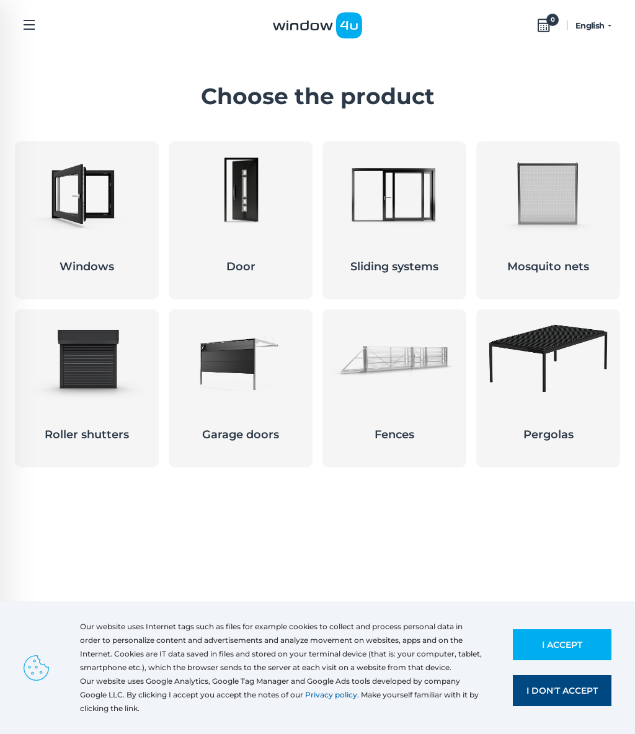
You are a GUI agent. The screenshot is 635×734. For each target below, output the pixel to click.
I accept (562, 644)
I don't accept (562, 690)
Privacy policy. (332, 694)
